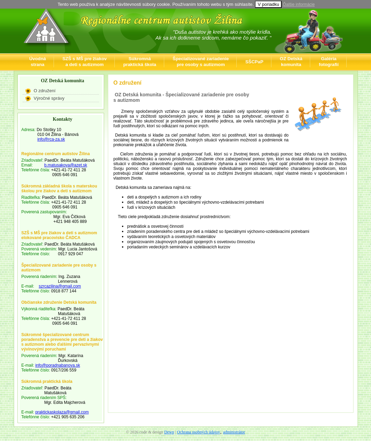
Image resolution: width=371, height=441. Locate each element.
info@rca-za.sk (51, 139)
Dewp (169, 432)
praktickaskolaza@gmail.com (62, 412)
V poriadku (268, 4)
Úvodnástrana (37, 61)
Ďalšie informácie (299, 4)
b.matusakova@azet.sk (65, 165)
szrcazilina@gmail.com (60, 286)
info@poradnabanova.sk (57, 365)
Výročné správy (49, 98)
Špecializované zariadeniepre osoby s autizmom (201, 61)
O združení (45, 90)
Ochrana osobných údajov (198, 432)
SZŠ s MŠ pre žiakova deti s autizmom (85, 61)
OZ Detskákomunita (291, 61)
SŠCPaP (254, 61)
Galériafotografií (328, 61)
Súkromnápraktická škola (139, 61)
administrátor (234, 432)
